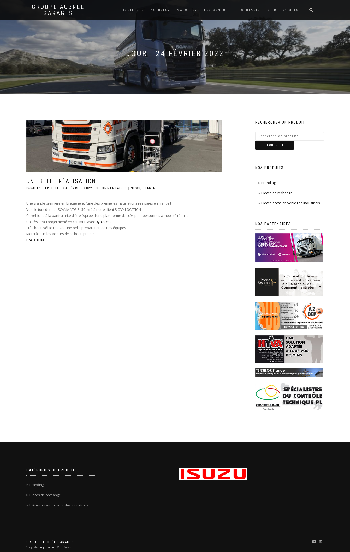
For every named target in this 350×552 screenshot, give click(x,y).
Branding (268, 182)
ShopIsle (32, 547)
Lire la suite (35, 240)
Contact (249, 10)
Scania (149, 188)
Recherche (274, 145)
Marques (186, 10)
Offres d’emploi (283, 10)
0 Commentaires (111, 188)
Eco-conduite (218, 10)
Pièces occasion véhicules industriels (290, 203)
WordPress (63, 547)
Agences (159, 10)
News (135, 188)
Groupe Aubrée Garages (58, 10)
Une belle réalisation (61, 181)
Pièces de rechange (277, 192)
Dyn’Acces (103, 221)
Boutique (131, 10)
